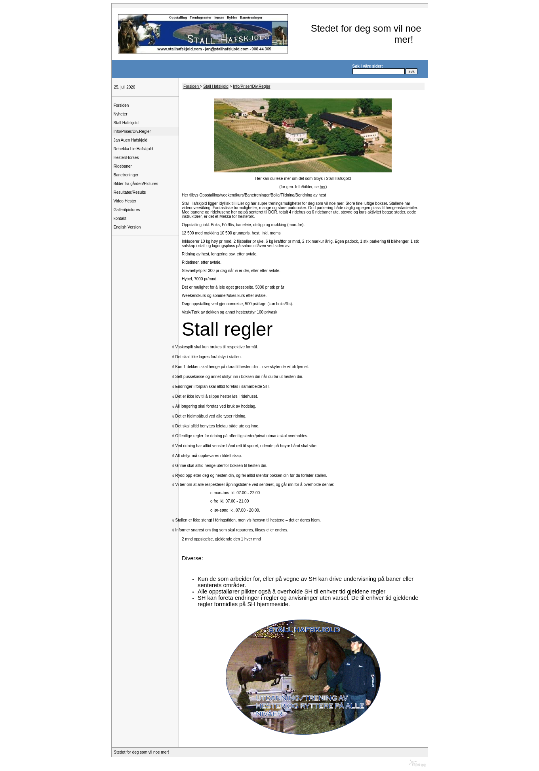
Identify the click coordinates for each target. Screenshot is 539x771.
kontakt (120, 218)
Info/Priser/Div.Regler (132, 131)
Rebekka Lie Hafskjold (133, 149)
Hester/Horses (126, 157)
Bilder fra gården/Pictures (136, 183)
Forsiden (121, 105)
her (323, 187)
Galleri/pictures (127, 210)
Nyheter (121, 114)
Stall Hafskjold (126, 123)
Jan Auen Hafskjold (131, 140)
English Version (127, 227)
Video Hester (125, 201)
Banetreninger (126, 175)
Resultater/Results (130, 192)
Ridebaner (123, 166)
